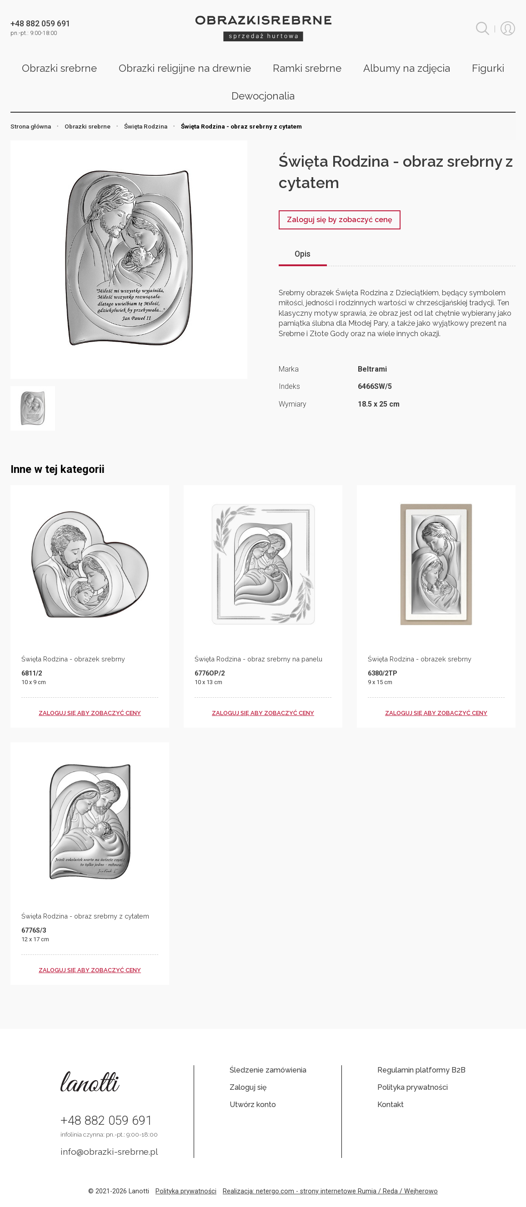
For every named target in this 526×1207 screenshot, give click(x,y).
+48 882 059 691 (106, 1120)
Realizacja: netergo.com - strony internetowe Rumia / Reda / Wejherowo (330, 1191)
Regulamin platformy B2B (421, 1070)
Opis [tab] (303, 253)
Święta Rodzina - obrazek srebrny (73, 659)
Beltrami (372, 369)
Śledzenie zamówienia (268, 1070)
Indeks (289, 386)
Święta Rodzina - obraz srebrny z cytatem (85, 916)
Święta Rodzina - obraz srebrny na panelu (258, 659)
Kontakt (390, 1104)
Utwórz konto (253, 1104)
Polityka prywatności (412, 1087)
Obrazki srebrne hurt (263, 28)
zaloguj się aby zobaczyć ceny (90, 713)
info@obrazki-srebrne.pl (109, 1152)
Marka (289, 369)
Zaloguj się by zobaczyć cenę (339, 219)
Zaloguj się (248, 1087)
